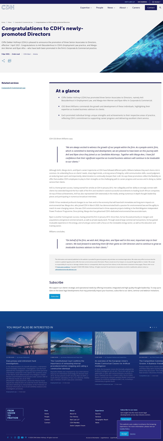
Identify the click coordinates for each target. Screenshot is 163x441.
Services (98, 417)
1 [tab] (150, 333)
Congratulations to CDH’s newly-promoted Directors (53, 23)
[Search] (160, 7)
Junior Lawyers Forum (77, 426)
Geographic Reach (101, 420)
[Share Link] (3, 61)
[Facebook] (8, 437)
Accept (124, 434)
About (123, 7)
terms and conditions (63, 267)
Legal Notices (105, 437)
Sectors (98, 414)
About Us (73, 414)
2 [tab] (152, 333)
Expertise (85, 7)
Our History (74, 417)
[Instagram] (15, 437)
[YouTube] (22, 437)
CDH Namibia (142, 2)
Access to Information (92, 437)
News (110, 7)
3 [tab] (154, 333)
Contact (47, 423)
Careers (136, 7)
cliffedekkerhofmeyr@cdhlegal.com (65, 269)
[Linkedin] (18, 437)
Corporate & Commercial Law (24, 23)
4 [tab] (156, 333)
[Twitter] (11, 437)
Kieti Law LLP (130, 2)
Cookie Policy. (125, 429)
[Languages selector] (156, 2)
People (99, 7)
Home (3, 23)
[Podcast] (26, 437)
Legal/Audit (113, 437)
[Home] (8, 7)
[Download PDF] (9, 61)
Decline (132, 434)
